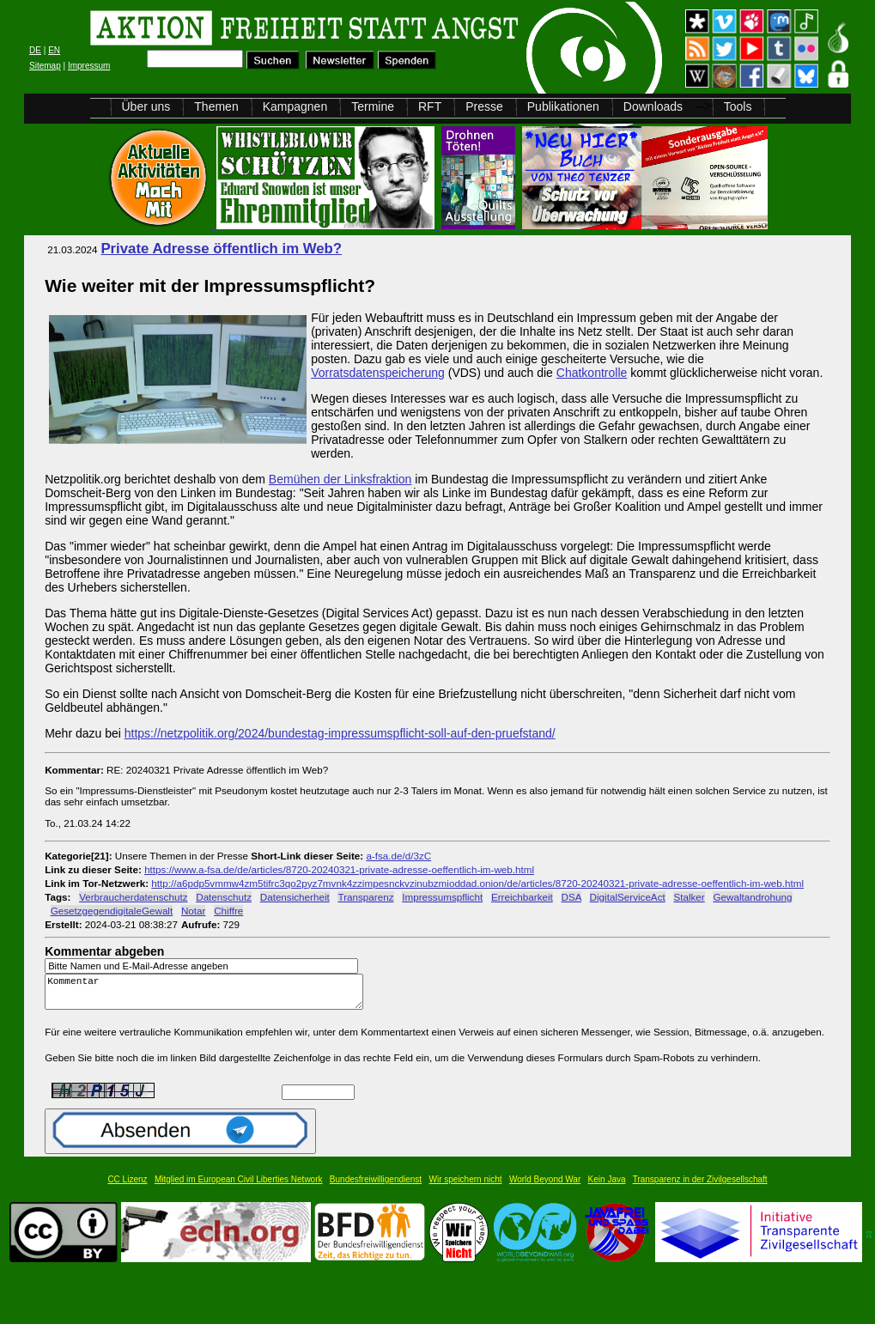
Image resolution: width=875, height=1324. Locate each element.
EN (54, 50)
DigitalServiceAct (627, 896)
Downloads (653, 106)
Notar (193, 910)
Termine (372, 106)
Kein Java (607, 1187)
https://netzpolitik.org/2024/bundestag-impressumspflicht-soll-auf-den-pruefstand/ (340, 733)
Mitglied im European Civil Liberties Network (239, 1187)
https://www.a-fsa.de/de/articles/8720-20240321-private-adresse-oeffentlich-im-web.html (339, 869)
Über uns (146, 106)
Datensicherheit (295, 896)
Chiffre (228, 910)
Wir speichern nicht (465, 1187)
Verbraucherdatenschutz (133, 896)
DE (35, 50)
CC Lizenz (127, 1187)
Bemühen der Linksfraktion (340, 479)
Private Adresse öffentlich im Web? (221, 248)
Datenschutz (224, 896)
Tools (738, 106)
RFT (429, 106)
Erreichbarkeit (522, 896)
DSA (571, 896)
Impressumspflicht (442, 896)
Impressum (89, 65)
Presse (484, 106)
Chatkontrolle (592, 373)
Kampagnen (295, 106)
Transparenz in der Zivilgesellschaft (700, 1187)
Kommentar (209, 995)
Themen (216, 106)
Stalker (688, 896)
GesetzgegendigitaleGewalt (112, 910)
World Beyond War (544, 1187)
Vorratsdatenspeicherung (378, 373)
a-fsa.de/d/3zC (398, 855)
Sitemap (45, 65)
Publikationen (563, 106)
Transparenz (365, 896)
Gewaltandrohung (752, 896)
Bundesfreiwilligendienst (376, 1187)
